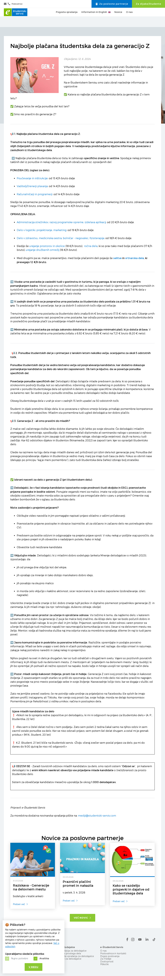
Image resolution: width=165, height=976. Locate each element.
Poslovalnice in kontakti (113, 953)
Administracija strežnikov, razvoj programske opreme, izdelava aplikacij (61, 222)
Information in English (96, 17)
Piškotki (104, 964)
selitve (117, 258)
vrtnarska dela (134, 258)
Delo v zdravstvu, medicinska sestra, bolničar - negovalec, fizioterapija (60, 238)
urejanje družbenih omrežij (42, 249)
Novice (118, 17)
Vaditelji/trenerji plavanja (32, 186)
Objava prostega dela (69, 953)
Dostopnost (106, 961)
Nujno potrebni (19, 958)
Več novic (82, 917)
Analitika (44, 958)
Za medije (105, 958)
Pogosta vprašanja (67, 17)
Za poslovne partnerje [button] (111, 3)
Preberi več (20, 904)
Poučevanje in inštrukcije (32, 178)
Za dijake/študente (148, 3)
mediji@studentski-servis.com (97, 815)
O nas (129, 17)
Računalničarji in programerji (34, 194)
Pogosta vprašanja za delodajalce (75, 956)
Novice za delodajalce (69, 958)
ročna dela (90, 246)
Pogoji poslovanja (109, 956)
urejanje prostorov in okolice (47, 246)
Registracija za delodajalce (71, 950)
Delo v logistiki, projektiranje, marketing (41, 230)
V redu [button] (33, 967)
